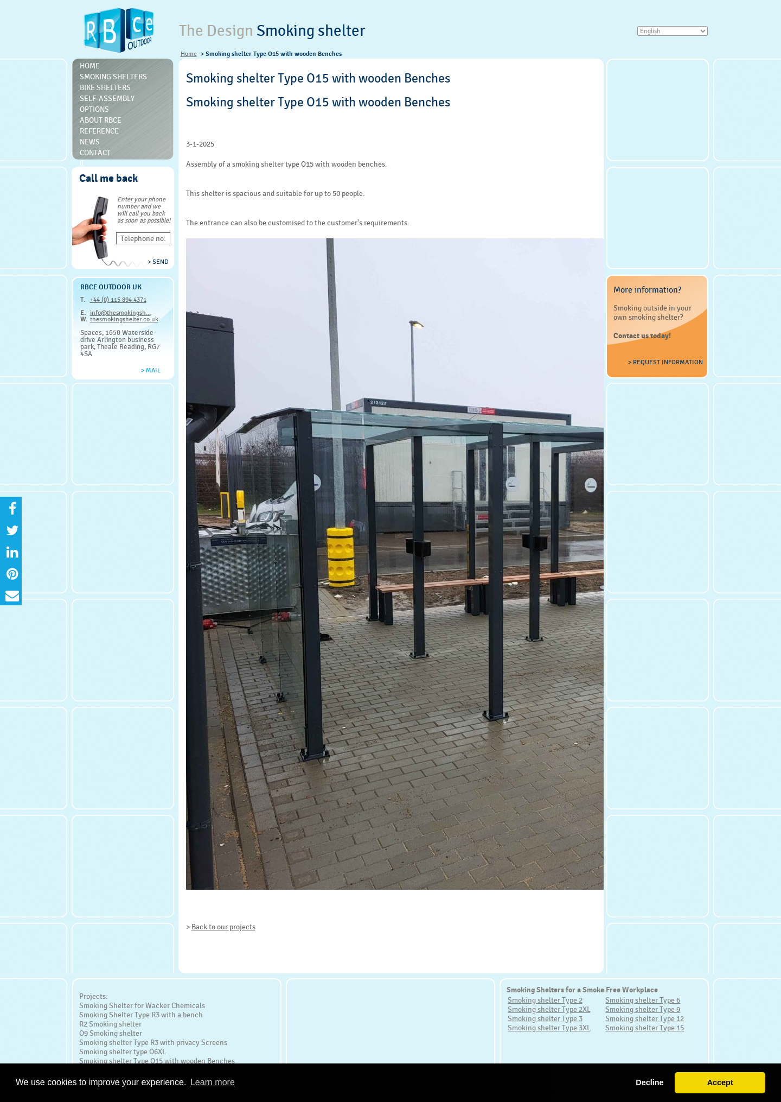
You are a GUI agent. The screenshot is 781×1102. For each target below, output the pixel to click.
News (90, 141)
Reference (99, 130)
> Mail (151, 370)
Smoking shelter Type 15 (644, 1027)
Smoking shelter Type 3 (545, 1018)
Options (94, 109)
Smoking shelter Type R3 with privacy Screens (153, 1042)
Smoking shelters (113, 76)
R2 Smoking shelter (110, 1023)
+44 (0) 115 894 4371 (118, 299)
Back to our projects (223, 926)
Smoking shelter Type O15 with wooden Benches (157, 1060)
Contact (95, 152)
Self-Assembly (107, 98)
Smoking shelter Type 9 (642, 1009)
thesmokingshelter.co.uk (124, 319)
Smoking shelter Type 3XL (549, 1027)
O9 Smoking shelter (110, 1033)
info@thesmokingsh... (120, 312)
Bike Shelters (105, 87)
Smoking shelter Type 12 (644, 1018)
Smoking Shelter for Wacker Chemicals (142, 1005)
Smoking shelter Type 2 (545, 1000)
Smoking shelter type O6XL (122, 1051)
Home (189, 54)
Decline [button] (649, 1082)
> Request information (665, 362)
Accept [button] (720, 1082)
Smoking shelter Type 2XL (549, 1009)
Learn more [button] (212, 1082)
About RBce (100, 120)
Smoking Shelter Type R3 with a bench (141, 1014)
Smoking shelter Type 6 (642, 1000)
